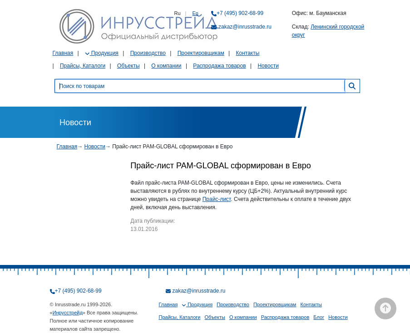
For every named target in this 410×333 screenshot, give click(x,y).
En (195, 13)
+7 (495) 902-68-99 (240, 13)
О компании (166, 66)
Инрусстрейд (68, 312)
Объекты (128, 66)
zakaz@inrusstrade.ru (245, 27)
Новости (267, 66)
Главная (63, 53)
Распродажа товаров (219, 66)
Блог (318, 317)
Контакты (247, 53)
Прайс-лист (217, 199)
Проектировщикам (201, 53)
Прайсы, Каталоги (82, 66)
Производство (148, 53)
